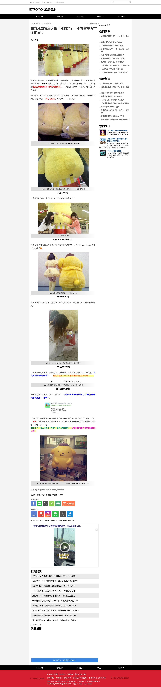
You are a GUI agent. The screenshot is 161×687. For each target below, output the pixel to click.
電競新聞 (59, 16)
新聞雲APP (50, 1)
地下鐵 (48, 495)
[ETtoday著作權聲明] (66, 520)
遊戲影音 (121, 16)
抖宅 (36, 40)
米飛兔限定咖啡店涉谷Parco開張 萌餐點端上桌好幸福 (55, 601)
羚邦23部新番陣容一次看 (110, 107)
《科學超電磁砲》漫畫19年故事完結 (114, 72)
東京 (43, 495)
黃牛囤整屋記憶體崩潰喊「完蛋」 (113, 58)
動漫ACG (100, 16)
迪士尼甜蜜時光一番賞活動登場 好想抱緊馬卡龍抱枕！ (55, 620)
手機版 (43, 1)
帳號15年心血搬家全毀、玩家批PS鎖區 (115, 120)
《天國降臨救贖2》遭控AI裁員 (112, 45)
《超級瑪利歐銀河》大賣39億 (112, 69)
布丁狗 (61, 495)
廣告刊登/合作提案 (79, 678)
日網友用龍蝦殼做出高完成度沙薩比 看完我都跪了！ (54, 586)
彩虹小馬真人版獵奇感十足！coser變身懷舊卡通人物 (54, 615)
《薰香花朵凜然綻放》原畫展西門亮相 (115, 103)
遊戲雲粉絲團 (60, 1)
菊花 (38, 495)
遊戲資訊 (80, 16)
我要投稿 (50, 678)
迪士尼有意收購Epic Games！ (112, 42)
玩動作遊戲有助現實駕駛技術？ (112, 55)
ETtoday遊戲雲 (42, 9)
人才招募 (59, 678)
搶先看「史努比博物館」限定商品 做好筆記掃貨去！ (54, 596)
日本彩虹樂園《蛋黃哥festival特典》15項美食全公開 (53, 591)
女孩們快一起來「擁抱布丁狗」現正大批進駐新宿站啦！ (55, 581)
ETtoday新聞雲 (34, 1)
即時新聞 (39, 16)
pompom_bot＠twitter (72, 143)
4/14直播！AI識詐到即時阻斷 (117, 130)
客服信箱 (92, 678)
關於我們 (67, 678)
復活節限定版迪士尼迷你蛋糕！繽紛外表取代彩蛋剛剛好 (55, 611)
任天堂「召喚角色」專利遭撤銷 (112, 62)
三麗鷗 (54, 495)
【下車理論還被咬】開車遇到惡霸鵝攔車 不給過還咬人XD (56, 526)
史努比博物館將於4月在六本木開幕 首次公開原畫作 (55, 576)
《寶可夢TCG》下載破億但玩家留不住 (115, 65)
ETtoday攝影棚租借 (114, 151)
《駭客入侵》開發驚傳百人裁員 (112, 100)
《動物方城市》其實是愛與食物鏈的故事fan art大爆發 (54, 606)
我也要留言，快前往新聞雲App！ (64, 660)
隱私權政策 (102, 678)
